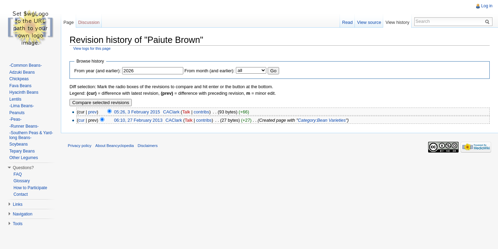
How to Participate (30, 187)
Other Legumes (23, 157)
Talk (186, 111)
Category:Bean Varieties (321, 120)
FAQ (17, 174)
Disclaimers (148, 146)
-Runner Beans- (24, 126)
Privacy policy (79, 146)
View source (369, 22)
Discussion (89, 22)
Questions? (23, 167)
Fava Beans (20, 85)
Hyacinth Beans (23, 92)
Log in (486, 5)
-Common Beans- (25, 65)
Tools (17, 223)
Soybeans (18, 144)
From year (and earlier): (97, 70)
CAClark (171, 111)
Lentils (15, 99)
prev (92, 111)
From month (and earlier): (209, 70)
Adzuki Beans (22, 72)
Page (68, 22)
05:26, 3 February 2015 (137, 111)
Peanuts (17, 112)
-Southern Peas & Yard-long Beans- (31, 135)
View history (397, 22)
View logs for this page (92, 48)
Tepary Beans (22, 151)
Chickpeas (19, 78)
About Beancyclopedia (114, 146)
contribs (201, 111)
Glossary (21, 180)
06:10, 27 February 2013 (138, 120)
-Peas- (15, 119)
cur (82, 120)
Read (347, 22)
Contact (20, 194)
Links (17, 204)
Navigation (23, 214)
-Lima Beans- (21, 105)
